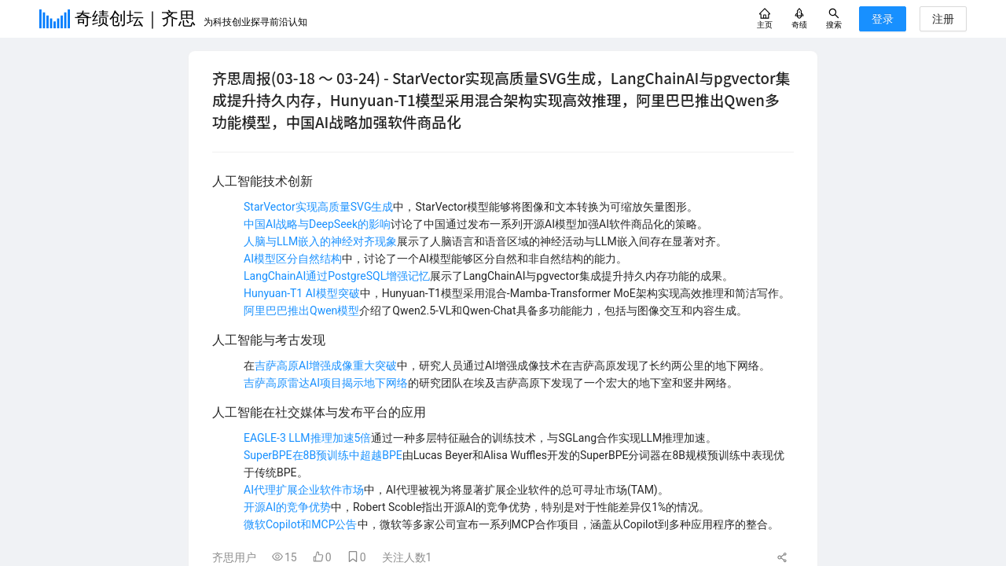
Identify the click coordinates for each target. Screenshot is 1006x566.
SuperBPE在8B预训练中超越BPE (323, 455)
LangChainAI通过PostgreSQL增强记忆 (337, 276)
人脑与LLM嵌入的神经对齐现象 (320, 241)
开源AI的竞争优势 (287, 507)
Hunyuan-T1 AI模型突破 (302, 293)
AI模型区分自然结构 (293, 258)
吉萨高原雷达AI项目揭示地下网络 (326, 383)
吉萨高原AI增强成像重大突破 (326, 365)
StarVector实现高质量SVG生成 (318, 206)
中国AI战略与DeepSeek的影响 (317, 224)
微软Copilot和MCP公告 (301, 524)
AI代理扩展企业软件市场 (304, 489)
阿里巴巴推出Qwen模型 (301, 310)
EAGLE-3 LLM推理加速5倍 (307, 438)
